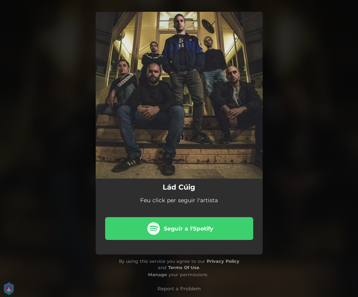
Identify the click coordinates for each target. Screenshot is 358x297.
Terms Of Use (183, 267)
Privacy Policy (223, 261)
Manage (157, 274)
